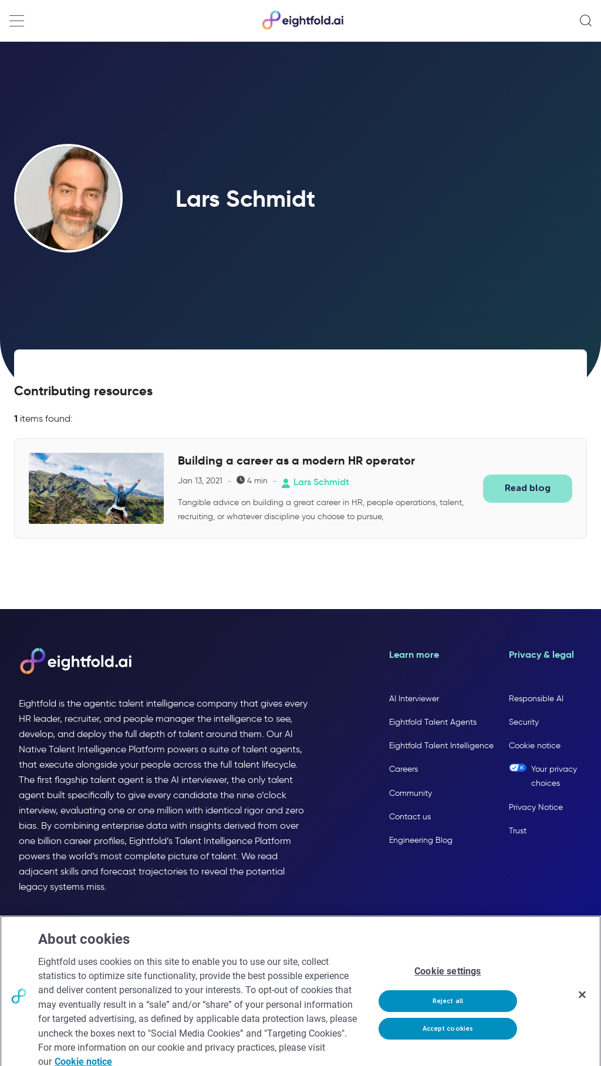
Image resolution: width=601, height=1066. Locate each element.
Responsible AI (536, 699)
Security (524, 722)
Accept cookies (448, 1035)
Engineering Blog (421, 840)
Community (410, 793)
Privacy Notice (536, 807)
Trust (517, 831)
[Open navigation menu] (16, 20)
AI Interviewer (414, 699)
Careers (403, 769)
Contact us (410, 817)
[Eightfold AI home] (75, 662)
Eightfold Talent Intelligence (441, 746)
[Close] (582, 1001)
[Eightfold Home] (302, 27)
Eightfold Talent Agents (433, 722)
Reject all (448, 1007)
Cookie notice (535, 746)
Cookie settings (447, 978)
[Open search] (586, 20)
